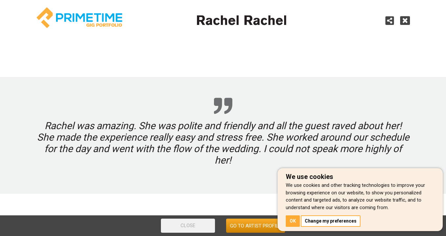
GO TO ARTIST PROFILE (255, 226)
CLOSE (188, 225)
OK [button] (293, 221)
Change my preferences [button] (331, 221)
